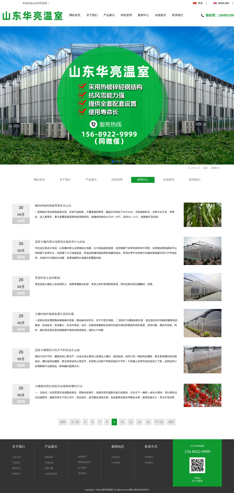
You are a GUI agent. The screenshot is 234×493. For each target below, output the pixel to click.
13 (148, 422)
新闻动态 (16, 468)
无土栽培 (82, 467)
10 (122, 422)
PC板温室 (49, 462)
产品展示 (16, 462)
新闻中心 (215, 168)
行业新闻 (115, 462)
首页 (205, 168)
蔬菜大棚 (49, 468)
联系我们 (16, 474)
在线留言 (149, 462)
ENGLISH (221, 3)
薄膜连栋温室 (84, 462)
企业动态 (115, 457)
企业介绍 (16, 457)
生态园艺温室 (51, 474)
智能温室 (49, 457)
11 (131, 422)
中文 (198, 3)
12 (139, 422)
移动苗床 (82, 473)
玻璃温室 (82, 456)
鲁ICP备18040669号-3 (139, 489)
